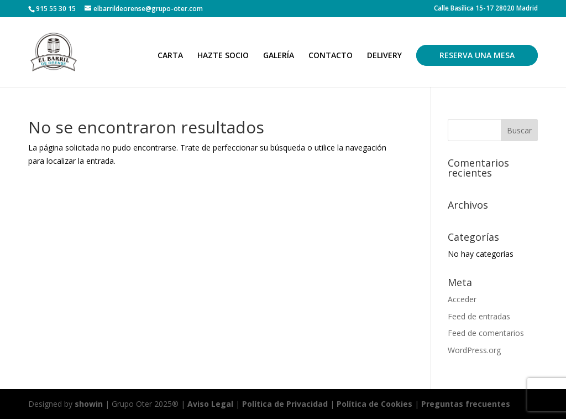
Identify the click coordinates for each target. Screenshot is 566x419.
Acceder (462, 299)
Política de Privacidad (285, 404)
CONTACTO (330, 55)
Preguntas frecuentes (465, 404)
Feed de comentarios (486, 333)
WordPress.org (474, 350)
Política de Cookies (376, 404)
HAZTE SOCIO (223, 55)
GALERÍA (278, 55)
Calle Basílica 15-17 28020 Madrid (486, 9)
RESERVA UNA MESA (477, 55)
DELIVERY (384, 55)
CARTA (170, 55)
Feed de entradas (479, 316)
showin (89, 404)
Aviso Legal (210, 404)
